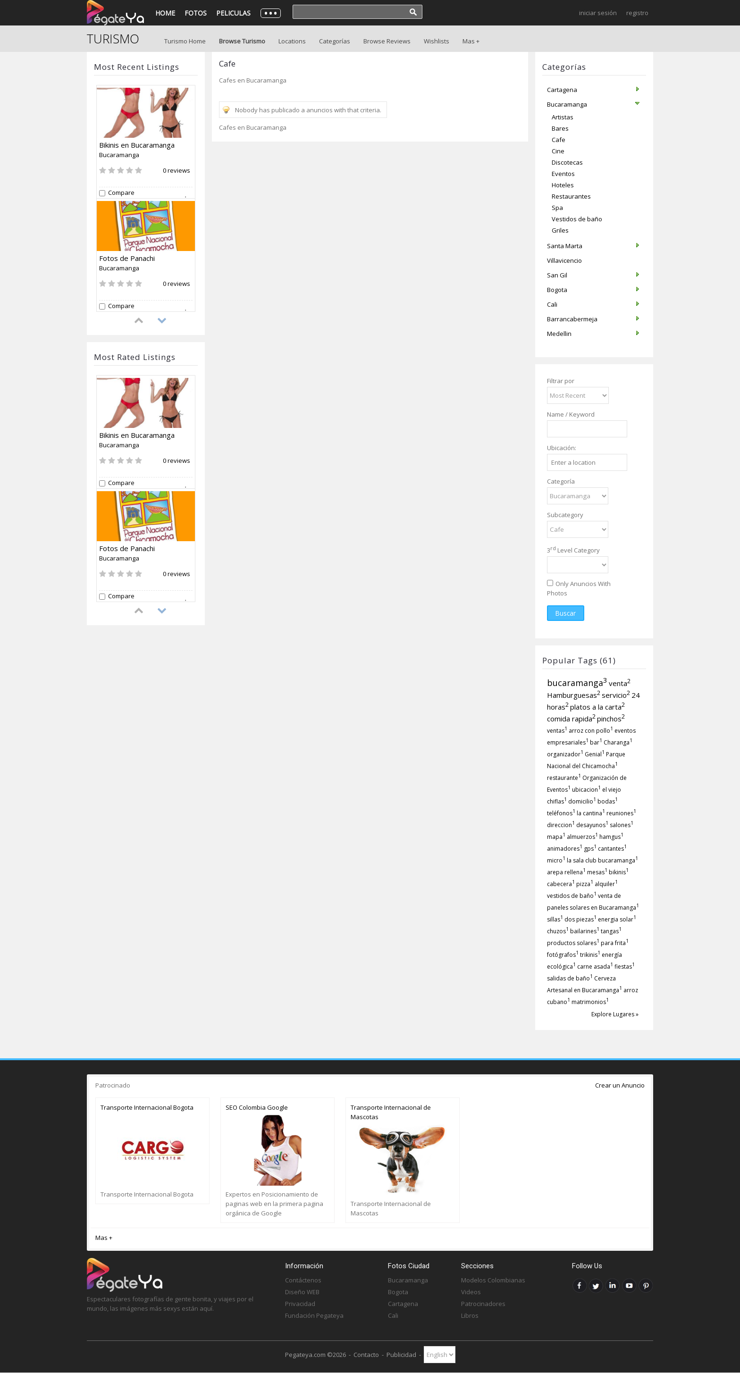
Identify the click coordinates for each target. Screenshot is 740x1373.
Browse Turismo (242, 41)
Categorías (334, 41)
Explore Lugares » (615, 1014)
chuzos (558, 931)
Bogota (398, 1292)
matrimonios (590, 1002)
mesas (597, 872)
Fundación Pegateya (314, 1315)
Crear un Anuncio (620, 1085)
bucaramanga (577, 682)
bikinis (619, 872)
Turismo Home (185, 41)
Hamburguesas (573, 695)
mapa (556, 837)
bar (596, 742)
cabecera (561, 884)
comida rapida (571, 718)
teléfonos (561, 813)
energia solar (617, 919)
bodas (607, 801)
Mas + (470, 41)
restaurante (564, 778)
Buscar (565, 613)
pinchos (611, 718)
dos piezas (580, 919)
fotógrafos (563, 955)
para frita (615, 943)
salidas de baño (570, 978)
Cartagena (403, 1303)
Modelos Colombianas (493, 1280)
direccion (561, 825)
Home (165, 12)
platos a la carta (597, 707)
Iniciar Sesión (598, 12)
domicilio (582, 801)
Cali (393, 1315)
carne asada (595, 967)
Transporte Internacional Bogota (147, 1107)
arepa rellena (566, 872)
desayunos (592, 825)
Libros (470, 1315)
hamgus (611, 837)
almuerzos (582, 837)
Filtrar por (560, 381)
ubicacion (586, 790)
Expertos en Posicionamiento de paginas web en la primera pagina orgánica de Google (274, 1203)
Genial (595, 754)
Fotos (196, 12)
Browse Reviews (387, 41)
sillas (555, 919)
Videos (471, 1292)
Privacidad (300, 1303)
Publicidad (401, 1354)
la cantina (591, 813)
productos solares (573, 943)
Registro (637, 12)
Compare (121, 193)
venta (620, 683)
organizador (565, 754)
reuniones (621, 813)
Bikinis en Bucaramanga (137, 145)
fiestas (624, 967)
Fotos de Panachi (127, 258)
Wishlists (436, 41)
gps (590, 849)
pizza (584, 884)
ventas (557, 731)
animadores (564, 849)
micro (556, 860)
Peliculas (233, 12)
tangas (611, 931)
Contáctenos (303, 1280)
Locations (292, 41)
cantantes (612, 849)
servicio (616, 695)
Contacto (366, 1354)
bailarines (584, 931)
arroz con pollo (591, 731)
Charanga (618, 742)
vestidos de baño (572, 896)
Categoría (561, 481)
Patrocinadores (483, 1303)
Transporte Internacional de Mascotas (391, 1112)
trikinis (590, 955)
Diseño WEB (302, 1292)
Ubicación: (561, 448)
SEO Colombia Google (257, 1107)
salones (621, 825)
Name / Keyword (571, 414)
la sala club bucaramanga (602, 860)
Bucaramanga (119, 155)
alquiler (606, 884)
